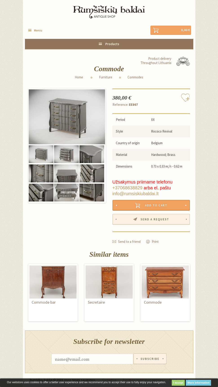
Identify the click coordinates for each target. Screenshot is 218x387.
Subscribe (150, 359)
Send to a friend (129, 242)
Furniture (105, 77)
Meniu (38, 30)
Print (155, 242)
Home (79, 77)
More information (198, 382)
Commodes (135, 77)
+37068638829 (127, 187)
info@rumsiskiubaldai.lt (135, 193)
